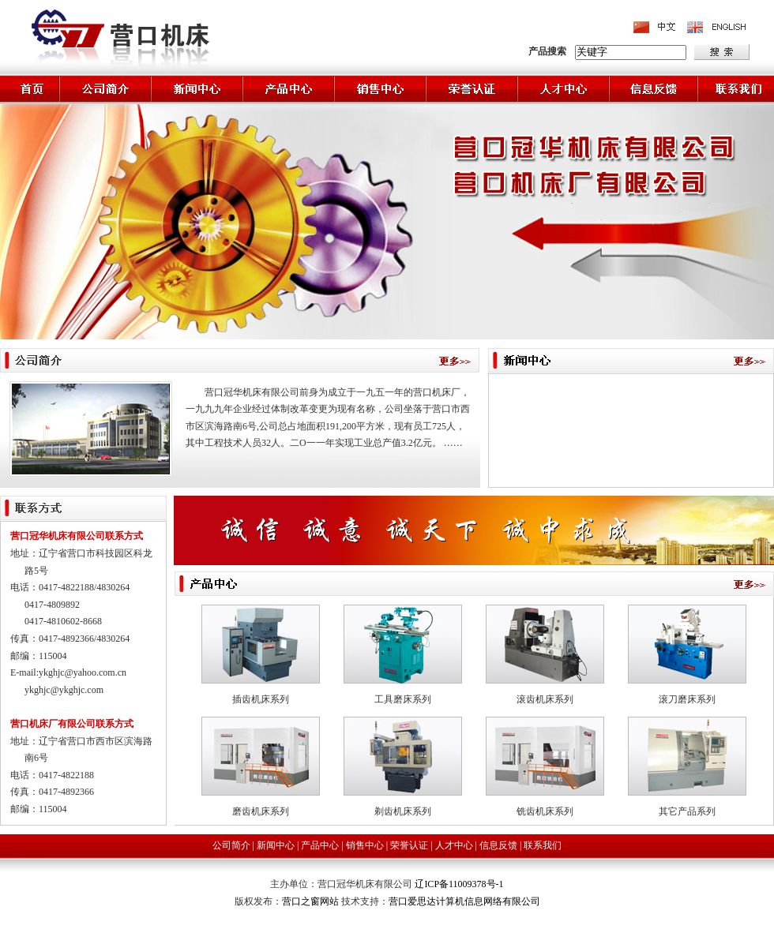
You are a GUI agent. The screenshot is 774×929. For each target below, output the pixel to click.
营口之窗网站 (311, 901)
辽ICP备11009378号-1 (459, 884)
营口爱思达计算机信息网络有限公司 (464, 901)
